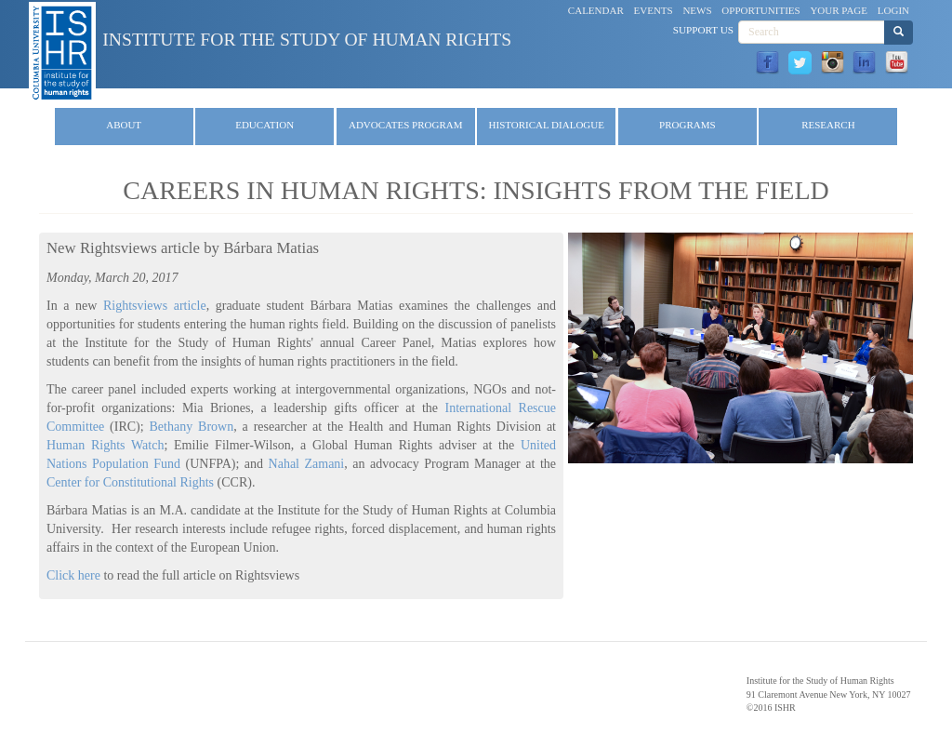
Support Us (703, 29)
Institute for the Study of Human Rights (306, 39)
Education (264, 124)
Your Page (838, 10)
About (123, 124)
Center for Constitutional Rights (130, 482)
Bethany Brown (192, 427)
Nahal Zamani (307, 464)
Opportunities (760, 10)
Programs (687, 124)
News (696, 10)
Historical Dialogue (546, 124)
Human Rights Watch (105, 445)
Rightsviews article (154, 306)
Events (653, 10)
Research (827, 124)
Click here (73, 575)
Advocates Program (406, 124)
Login (893, 10)
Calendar (596, 10)
